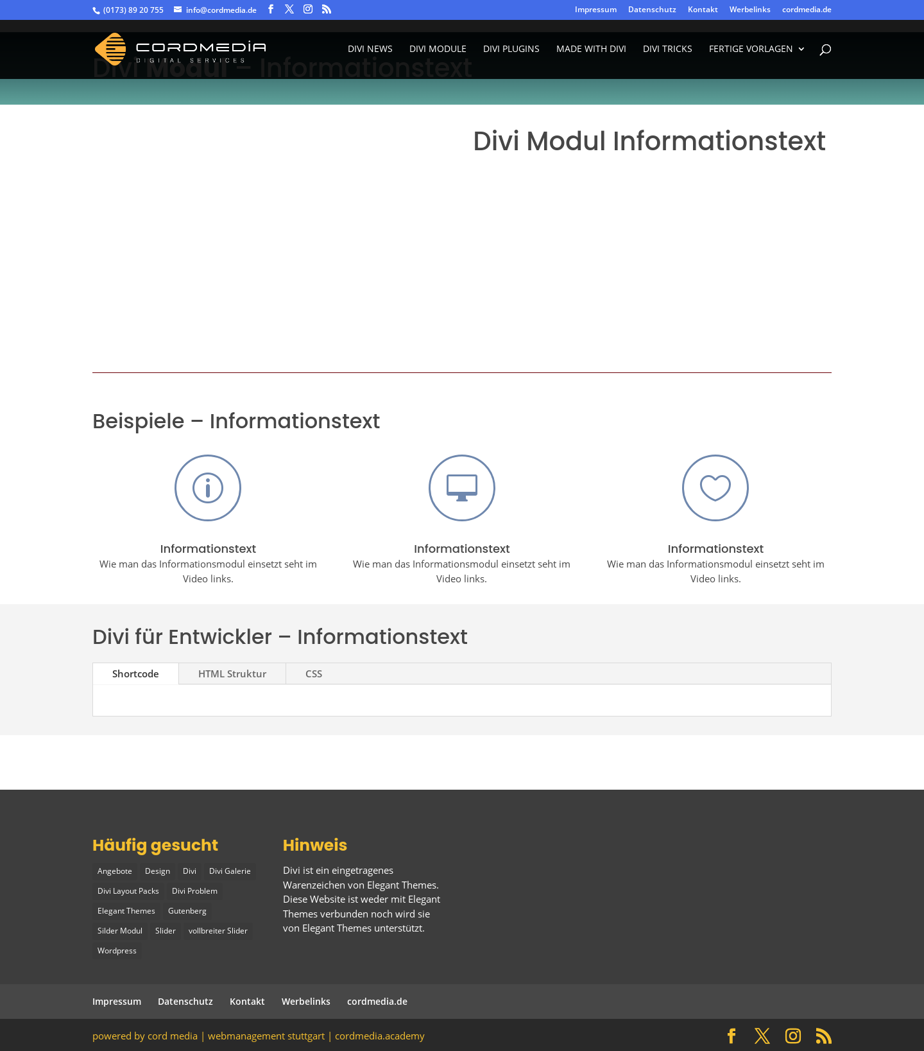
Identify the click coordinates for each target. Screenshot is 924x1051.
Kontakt (703, 10)
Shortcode (135, 673)
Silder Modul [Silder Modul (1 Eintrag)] (120, 930)
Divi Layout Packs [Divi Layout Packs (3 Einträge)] (128, 890)
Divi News (370, 50)
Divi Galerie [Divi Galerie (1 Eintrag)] (230, 870)
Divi (291, 870)
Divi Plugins (511, 50)
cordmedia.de (807, 10)
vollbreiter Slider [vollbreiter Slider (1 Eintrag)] (218, 930)
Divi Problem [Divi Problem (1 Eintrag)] (195, 890)
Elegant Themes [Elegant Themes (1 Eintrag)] (126, 910)
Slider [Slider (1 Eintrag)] (165, 930)
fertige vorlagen (751, 50)
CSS (313, 673)
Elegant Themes (337, 927)
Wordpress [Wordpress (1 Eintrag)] (117, 949)
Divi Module (437, 50)
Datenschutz (652, 10)
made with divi (591, 50)
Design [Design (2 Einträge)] (157, 870)
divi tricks (667, 50)
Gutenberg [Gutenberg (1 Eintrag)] (187, 910)
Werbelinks (750, 10)
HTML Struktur (232, 673)
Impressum (596, 10)
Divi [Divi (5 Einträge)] (189, 870)
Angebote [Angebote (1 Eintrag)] (115, 870)
